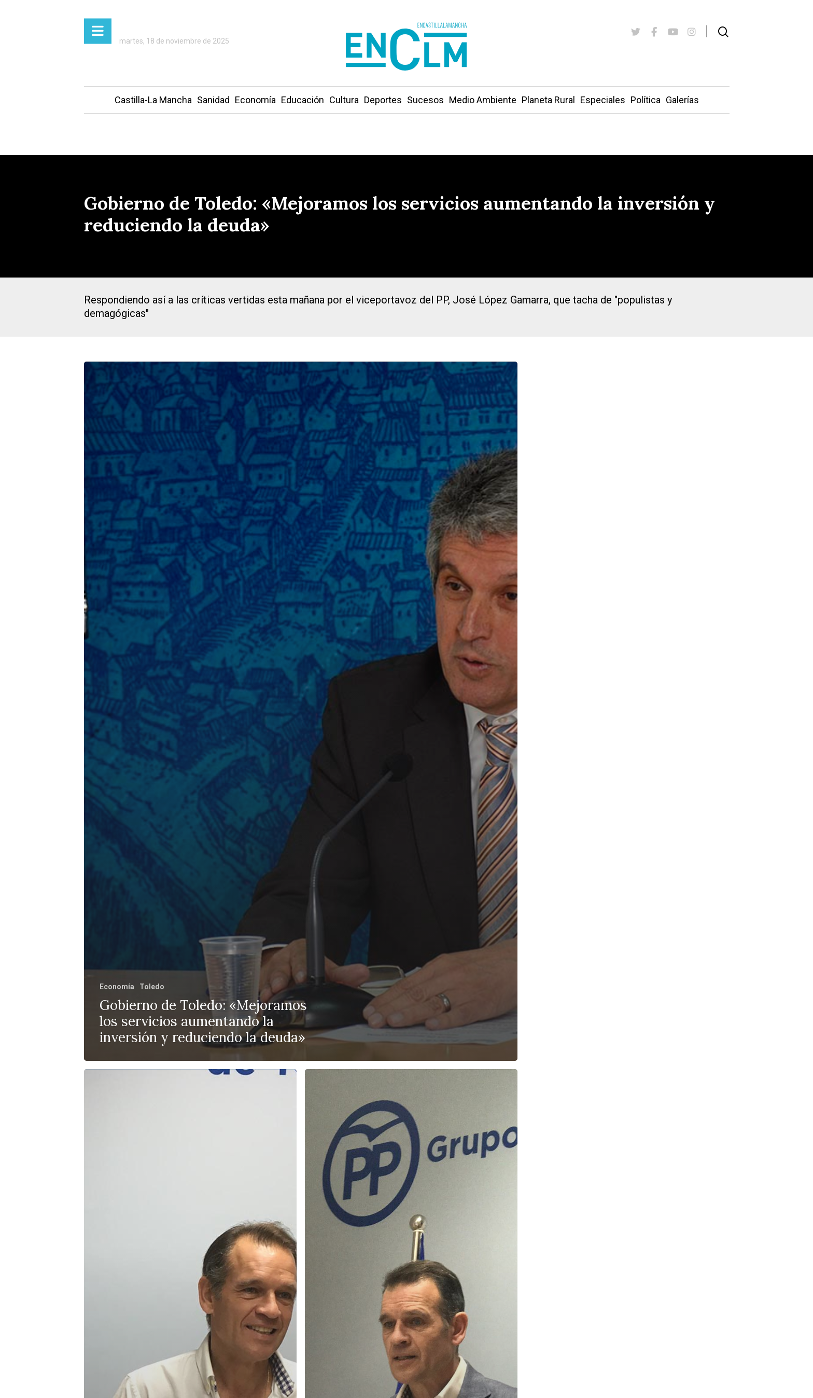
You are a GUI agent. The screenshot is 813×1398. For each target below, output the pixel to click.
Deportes (383, 99)
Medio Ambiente (482, 99)
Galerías (682, 99)
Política (645, 99)
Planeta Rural (548, 99)
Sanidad (213, 99)
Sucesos (425, 99)
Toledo (151, 986)
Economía (255, 99)
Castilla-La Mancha (153, 99)
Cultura (344, 99)
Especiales (602, 99)
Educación (302, 99)
